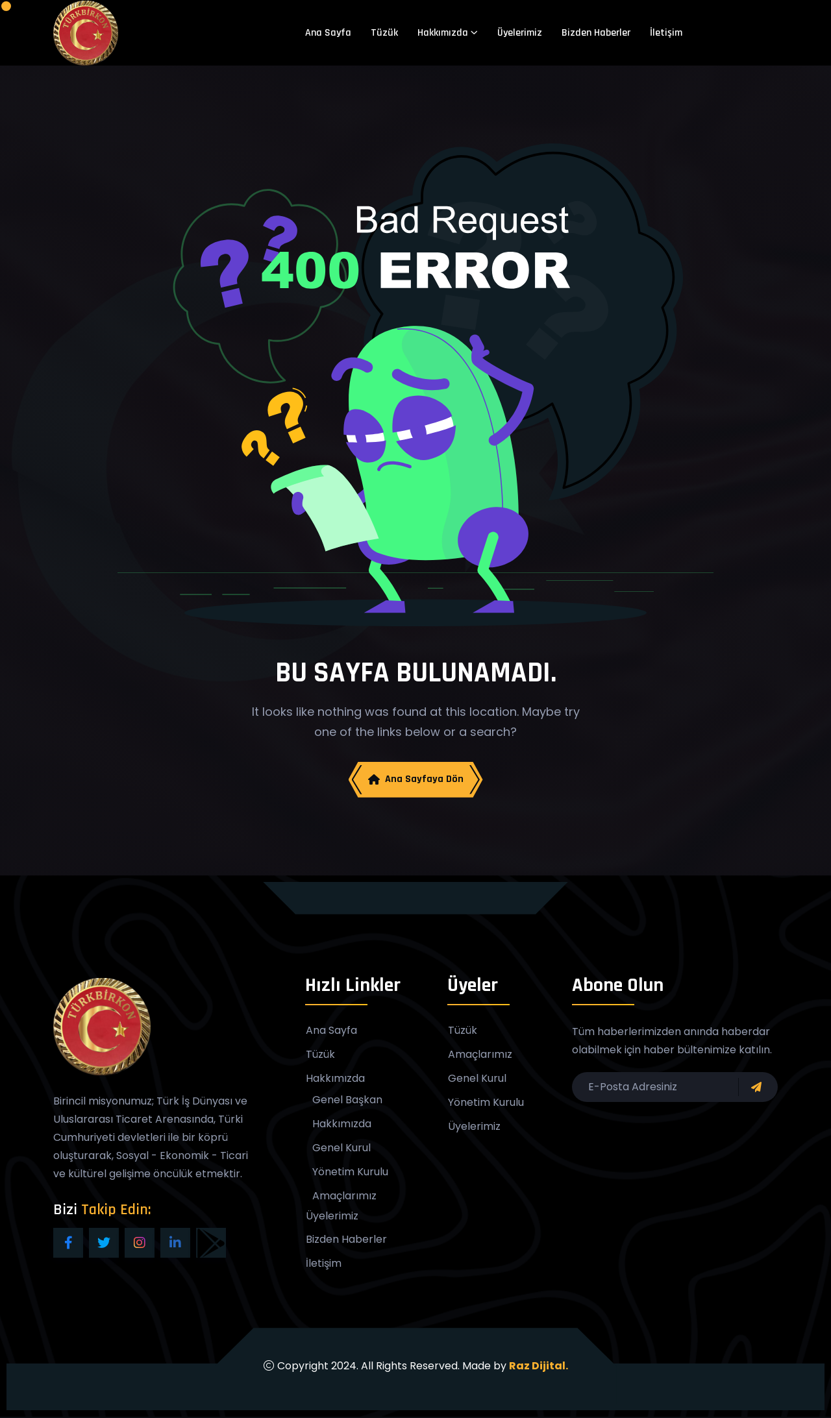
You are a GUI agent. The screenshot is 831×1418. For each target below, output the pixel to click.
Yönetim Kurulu (350, 1172)
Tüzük (384, 33)
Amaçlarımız (344, 1197)
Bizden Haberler (596, 33)
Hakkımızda (442, 33)
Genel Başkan (347, 1100)
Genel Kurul (341, 1148)
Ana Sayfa (328, 33)
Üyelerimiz (519, 33)
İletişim (666, 33)
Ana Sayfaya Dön (416, 780)
